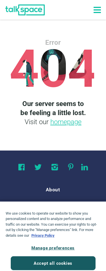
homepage (65, 122)
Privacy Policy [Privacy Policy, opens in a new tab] (43, 237)
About (53, 189)
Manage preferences (53, 250)
